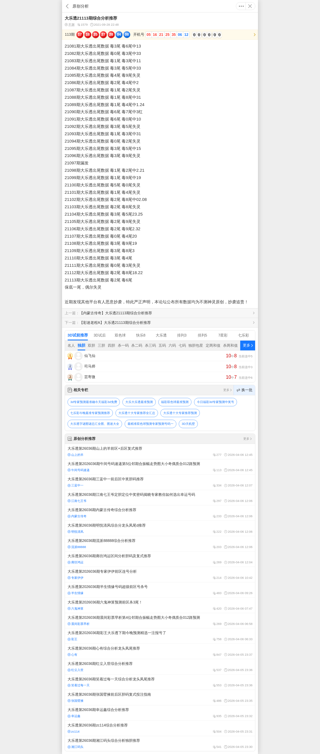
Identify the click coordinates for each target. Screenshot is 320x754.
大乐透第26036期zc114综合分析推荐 (160, 728)
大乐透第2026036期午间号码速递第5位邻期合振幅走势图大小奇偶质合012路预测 (160, 466)
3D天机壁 (188, 423)
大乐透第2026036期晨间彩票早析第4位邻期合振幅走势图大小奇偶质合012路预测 (160, 620)
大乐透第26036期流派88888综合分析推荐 (160, 543)
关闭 (250, 6)
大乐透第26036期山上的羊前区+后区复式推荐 (160, 451)
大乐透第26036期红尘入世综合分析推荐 (160, 666)
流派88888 (77, 547)
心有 (72, 654)
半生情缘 (75, 593)
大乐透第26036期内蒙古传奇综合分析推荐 (160, 512)
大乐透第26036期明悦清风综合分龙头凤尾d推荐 (160, 528)
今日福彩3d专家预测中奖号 (215, 402)
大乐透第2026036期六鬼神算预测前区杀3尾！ (160, 605)
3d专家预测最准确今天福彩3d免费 (93, 402)
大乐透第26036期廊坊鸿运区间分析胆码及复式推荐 (160, 559)
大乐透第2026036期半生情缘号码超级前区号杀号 (160, 589)
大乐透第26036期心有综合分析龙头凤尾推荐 (160, 651)
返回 (67, 6)
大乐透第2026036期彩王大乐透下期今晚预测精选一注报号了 (160, 635)
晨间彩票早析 (79, 624)
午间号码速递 (79, 470)
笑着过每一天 (79, 685)
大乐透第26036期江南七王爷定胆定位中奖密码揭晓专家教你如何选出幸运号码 (160, 497)
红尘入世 (75, 670)
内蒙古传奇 (77, 516)
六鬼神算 (75, 608)
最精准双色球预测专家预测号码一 (150, 423)
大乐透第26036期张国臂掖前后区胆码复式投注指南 (160, 697)
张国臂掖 (75, 700)
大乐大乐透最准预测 (139, 402)
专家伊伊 (75, 577)
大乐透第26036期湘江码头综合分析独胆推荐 (160, 743)
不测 (69, 24)
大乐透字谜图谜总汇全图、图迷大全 (94, 423)
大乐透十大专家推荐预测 (180, 413)
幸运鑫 (74, 716)
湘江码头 (75, 746)
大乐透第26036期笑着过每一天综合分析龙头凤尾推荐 (160, 682)
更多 (241, 6)
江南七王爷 (77, 501)
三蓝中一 (75, 485)
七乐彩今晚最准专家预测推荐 (90, 413)
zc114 (74, 731)
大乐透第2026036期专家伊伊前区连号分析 (160, 574)
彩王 (72, 639)
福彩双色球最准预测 (175, 402)
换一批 (244, 390)
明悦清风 (75, 531)
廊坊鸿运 (75, 562)
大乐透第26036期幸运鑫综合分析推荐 (160, 712)
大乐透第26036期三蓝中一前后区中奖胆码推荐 (160, 482)
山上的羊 (75, 454)
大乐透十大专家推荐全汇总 (136, 413)
